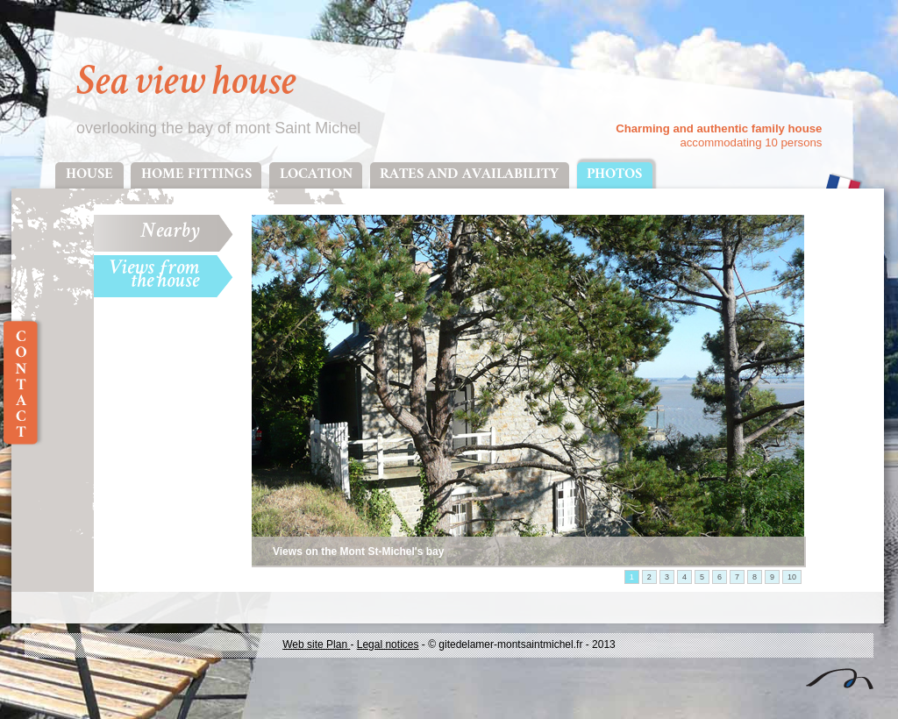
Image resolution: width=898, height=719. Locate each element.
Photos (614, 175)
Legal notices (388, 644)
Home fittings (196, 175)
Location (316, 175)
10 (792, 577)
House (89, 175)
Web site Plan (316, 644)
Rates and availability (469, 175)
